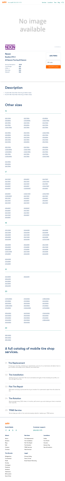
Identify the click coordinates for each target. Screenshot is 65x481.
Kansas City (47, 445)
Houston (46, 443)
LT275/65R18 (45, 235)
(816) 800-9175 (37, 430)
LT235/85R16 (8, 149)
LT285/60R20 (8, 305)
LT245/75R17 (45, 186)
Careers (7, 447)
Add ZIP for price (53, 67)
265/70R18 (8, 232)
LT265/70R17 (27, 193)
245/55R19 (8, 276)
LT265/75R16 (27, 149)
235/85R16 (8, 120)
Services (44, 2)
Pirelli (6, 460)
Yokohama (8, 471)
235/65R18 (8, 235)
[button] (9, 25)
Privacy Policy (28, 456)
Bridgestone (8, 456)
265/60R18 (26, 239)
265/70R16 (45, 125)
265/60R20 (45, 315)
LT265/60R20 (27, 308)
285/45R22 (8, 335)
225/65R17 (26, 186)
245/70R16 (45, 123)
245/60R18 (8, 239)
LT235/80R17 (27, 188)
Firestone (7, 467)
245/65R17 (8, 186)
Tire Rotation (27, 445)
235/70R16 (26, 123)
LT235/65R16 (8, 156)
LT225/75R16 (45, 120)
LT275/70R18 (45, 239)
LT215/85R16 (27, 120)
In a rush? (15, 2)
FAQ (6, 445)
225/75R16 (8, 123)
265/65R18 (45, 230)
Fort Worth (46, 440)
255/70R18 (26, 237)
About (6, 438)
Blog (59, 2)
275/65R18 (8, 254)
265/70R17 (8, 200)
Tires (55, 2)
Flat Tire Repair (28, 443)
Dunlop (7, 463)
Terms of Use (27, 458)
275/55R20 (8, 301)
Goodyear (7, 465)
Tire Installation (28, 440)
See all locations (48, 447)
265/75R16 (26, 127)
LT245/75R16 (8, 127)
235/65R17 (26, 179)
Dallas (45, 438)
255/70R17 (26, 181)
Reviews (7, 440)
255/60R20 (8, 313)
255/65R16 (26, 125)
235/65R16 (26, 142)
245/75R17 (8, 181)
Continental (8, 458)
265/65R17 (8, 188)
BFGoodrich (8, 474)
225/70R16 (8, 118)
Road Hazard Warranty (30, 460)
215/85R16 (45, 118)
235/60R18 (26, 232)
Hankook (7, 469)
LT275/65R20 (8, 298)
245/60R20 (45, 301)
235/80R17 (26, 208)
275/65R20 (8, 308)
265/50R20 (45, 303)
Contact (7, 449)
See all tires (8, 476)
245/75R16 (8, 125)
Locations (50, 2)
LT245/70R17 (45, 181)
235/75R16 (8, 154)
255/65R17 (8, 184)
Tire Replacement (28, 438)
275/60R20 (27, 298)
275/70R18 (8, 230)
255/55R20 (27, 305)
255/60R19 (8, 279)
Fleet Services (27, 449)
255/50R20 (8, 303)
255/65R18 (8, 247)
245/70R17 (8, 179)
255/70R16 (26, 132)
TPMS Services (28, 447)
